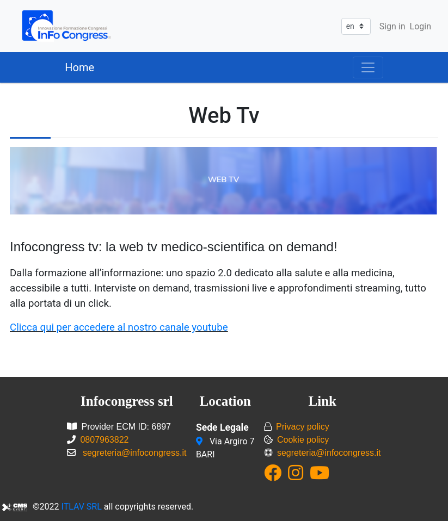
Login (420, 26)
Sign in (392, 26)
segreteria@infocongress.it (135, 452)
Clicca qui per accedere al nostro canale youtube (119, 327)
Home (79, 67)
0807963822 (104, 439)
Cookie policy (303, 439)
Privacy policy (302, 426)
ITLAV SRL (82, 506)
